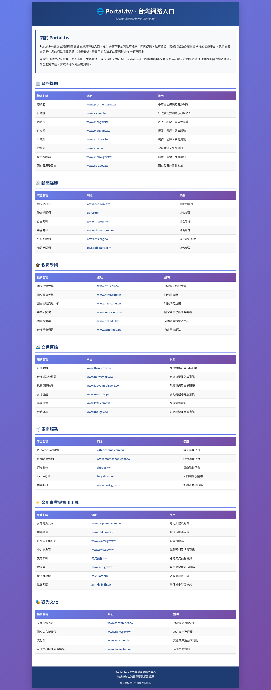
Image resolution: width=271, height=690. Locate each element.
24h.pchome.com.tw (110, 450)
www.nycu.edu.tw (109, 303)
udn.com (93, 212)
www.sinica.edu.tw (109, 312)
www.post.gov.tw (108, 485)
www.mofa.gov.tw (98, 130)
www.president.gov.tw (101, 104)
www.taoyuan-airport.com (104, 385)
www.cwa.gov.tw (102, 549)
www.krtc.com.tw (98, 403)
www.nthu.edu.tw (109, 295)
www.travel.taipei (119, 649)
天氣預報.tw (99, 558)
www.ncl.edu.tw (108, 321)
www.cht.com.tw (102, 532)
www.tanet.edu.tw (109, 329)
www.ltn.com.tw (98, 221)
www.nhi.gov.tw (102, 567)
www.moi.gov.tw (97, 122)
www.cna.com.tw (98, 204)
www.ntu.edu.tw (108, 286)
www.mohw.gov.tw (98, 157)
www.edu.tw (94, 148)
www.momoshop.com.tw (113, 459)
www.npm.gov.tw (119, 631)
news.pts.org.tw (97, 239)
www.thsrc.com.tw (99, 368)
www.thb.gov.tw (97, 412)
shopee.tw (104, 467)
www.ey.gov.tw (96, 113)
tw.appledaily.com (99, 248)
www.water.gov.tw (103, 541)
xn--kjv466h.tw (101, 584)
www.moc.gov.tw (119, 640)
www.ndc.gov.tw (97, 165)
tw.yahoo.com (106, 476)
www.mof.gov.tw (97, 139)
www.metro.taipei (98, 394)
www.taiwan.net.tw (120, 623)
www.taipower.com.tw (106, 523)
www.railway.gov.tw (100, 376)
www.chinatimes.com (101, 230)
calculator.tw (99, 576)
